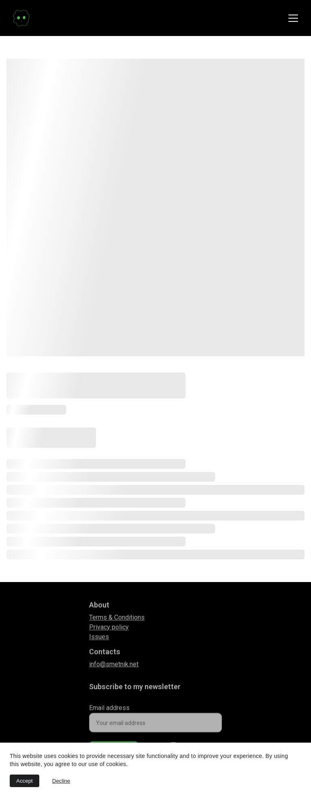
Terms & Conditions (117, 619)
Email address (109, 711)
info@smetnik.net (113, 665)
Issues (99, 639)
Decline (61, 781)
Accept (24, 781)
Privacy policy (109, 629)
